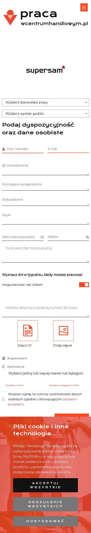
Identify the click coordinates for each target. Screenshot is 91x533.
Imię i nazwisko (15, 149)
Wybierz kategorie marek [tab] (64, 385)
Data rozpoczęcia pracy (23, 237)
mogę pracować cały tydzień (45, 284)
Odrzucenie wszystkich (45, 504)
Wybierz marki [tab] (14, 385)
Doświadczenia (15, 165)
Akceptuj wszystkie (45, 485)
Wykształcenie (12, 199)
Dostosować (45, 521)
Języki (6, 215)
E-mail (52, 149)
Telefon (68, 237)
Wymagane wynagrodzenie (22, 184)
